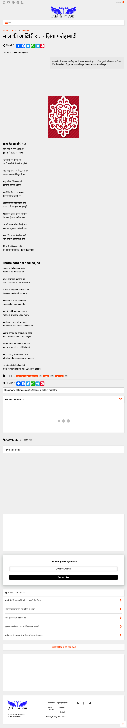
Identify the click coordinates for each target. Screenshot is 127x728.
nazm (14, 30)
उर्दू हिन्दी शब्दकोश (62, 703)
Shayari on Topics (51, 708)
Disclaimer (62, 717)
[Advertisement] (25, 75)
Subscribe (63, 577)
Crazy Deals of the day (63, 647)
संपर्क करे (62, 712)
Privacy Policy (51, 717)
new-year (26, 30)
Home (5, 30)
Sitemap (62, 707)
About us (51, 703)
